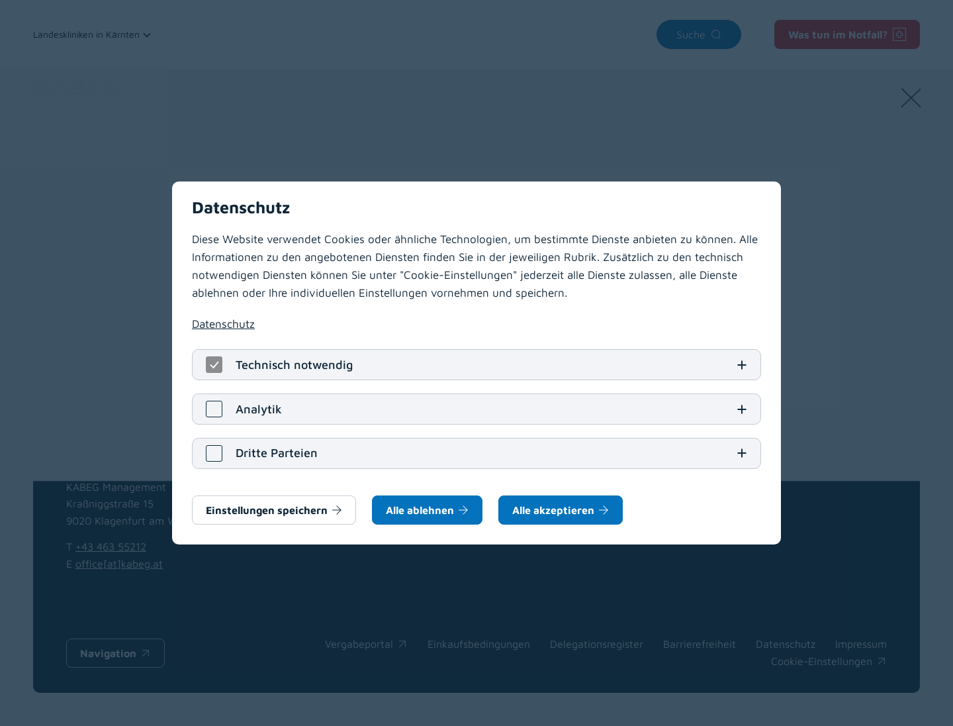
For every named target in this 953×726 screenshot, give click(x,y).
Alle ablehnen (420, 510)
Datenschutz (223, 324)
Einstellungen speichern (267, 510)
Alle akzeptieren (553, 510)
